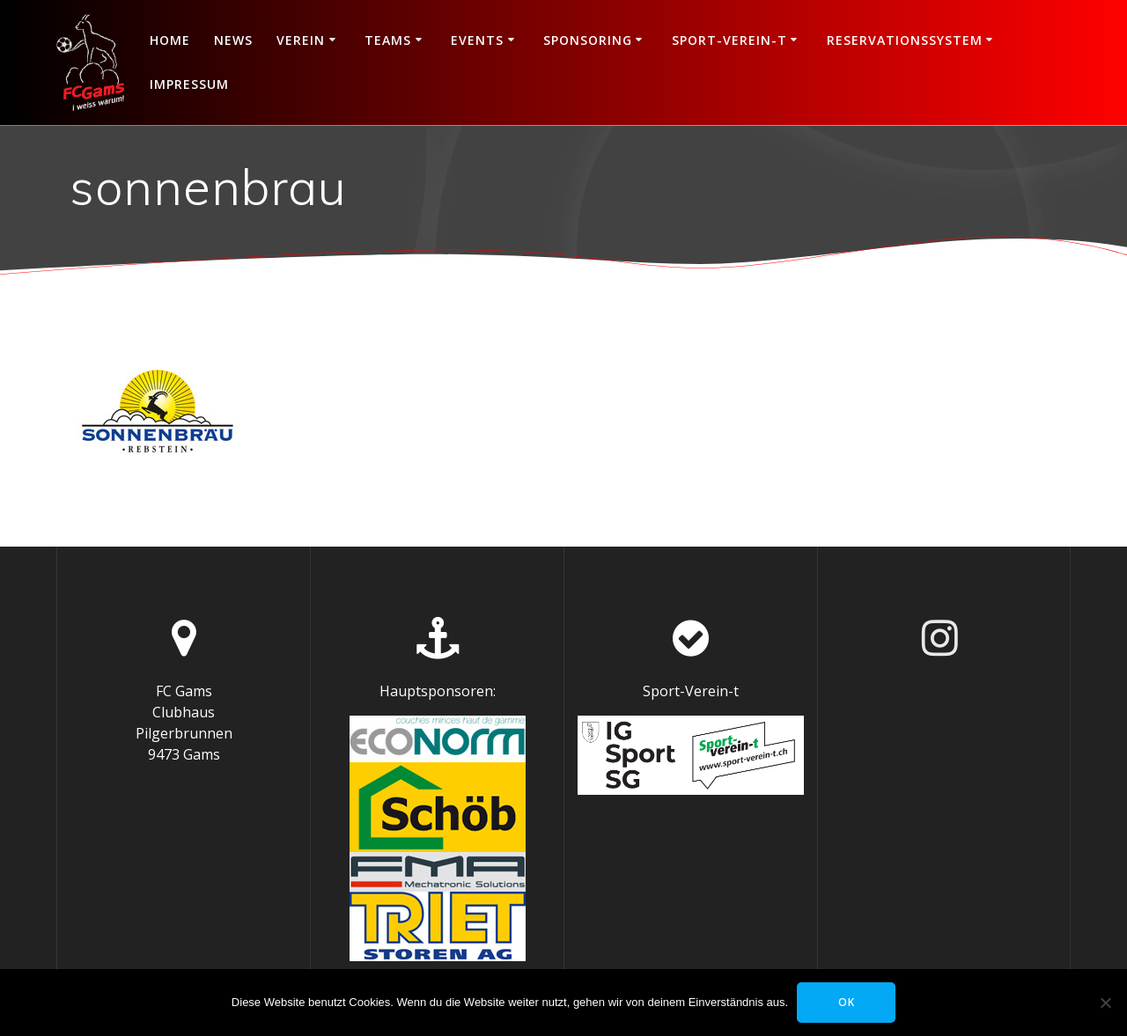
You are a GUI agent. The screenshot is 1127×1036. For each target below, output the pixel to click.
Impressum (189, 84)
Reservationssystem (905, 40)
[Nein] (1105, 1002)
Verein (300, 40)
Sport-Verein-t (729, 40)
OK (846, 1002)
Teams (388, 40)
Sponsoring (587, 40)
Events (477, 40)
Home (170, 40)
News (233, 40)
